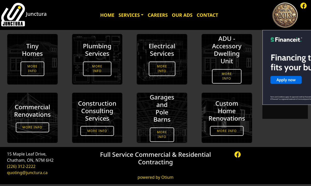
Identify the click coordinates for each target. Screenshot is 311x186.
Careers (158, 15)
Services (129, 15)
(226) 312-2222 (21, 166)
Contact (207, 15)
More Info (32, 68)
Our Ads (182, 15)
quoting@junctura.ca (27, 172)
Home (107, 15)
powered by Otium (155, 177)
